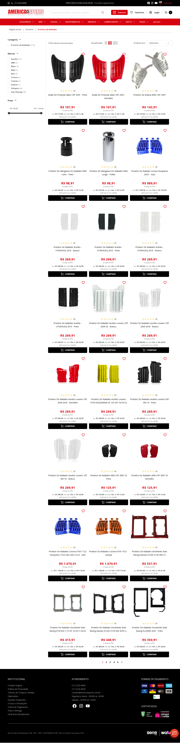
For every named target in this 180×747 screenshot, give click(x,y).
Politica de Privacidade (18, 689)
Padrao (15, 85)
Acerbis (16, 59)
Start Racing (18, 92)
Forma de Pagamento (18, 707)
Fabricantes (13, 696)
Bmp (14, 70)
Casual (54, 22)
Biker (15, 66)
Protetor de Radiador (47, 30)
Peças (142, 22)
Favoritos (137, 12)
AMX (14, 63)
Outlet (156, 22)
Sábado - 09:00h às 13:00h (84, 700)
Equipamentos (72, 22)
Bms (14, 74)
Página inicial (15, 30)
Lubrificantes (111, 22)
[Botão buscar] (102, 12)
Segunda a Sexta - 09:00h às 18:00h (88, 696)
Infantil (92, 22)
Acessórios (25, 22)
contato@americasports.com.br (86, 692)
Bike (40, 22)
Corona (15, 77)
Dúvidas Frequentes (17, 700)
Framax (16, 81)
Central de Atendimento (18, 714)
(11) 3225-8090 (20, 3)
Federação (165, 3)
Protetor (29, 30)
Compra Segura (15, 685)
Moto (129, 22)
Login (154, 12)
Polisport (16, 88)
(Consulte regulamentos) (104, 3)
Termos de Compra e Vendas (21, 692)
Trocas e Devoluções (17, 703)
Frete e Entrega (15, 710)
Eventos (119, 12)
